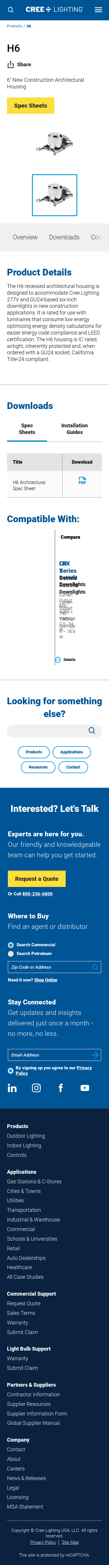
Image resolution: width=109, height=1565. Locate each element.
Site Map (70, 1542)
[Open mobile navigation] (98, 10)
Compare (62, 537)
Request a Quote (36, 878)
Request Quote (23, 1303)
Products (14, 26)
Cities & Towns (24, 1191)
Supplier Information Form (37, 1414)
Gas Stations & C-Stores (34, 1181)
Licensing (17, 1497)
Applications (71, 752)
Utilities (15, 1200)
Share (19, 64)
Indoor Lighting (24, 1145)
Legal (13, 1488)
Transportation (24, 1210)
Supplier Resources (29, 1404)
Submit (95, 1055)
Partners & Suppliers (31, 1385)
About (14, 1459)
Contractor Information (33, 1394)
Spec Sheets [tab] (27, 428)
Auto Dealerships (26, 1258)
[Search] (10, 10)
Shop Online (45, 980)
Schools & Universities (32, 1239)
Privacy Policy (43, 1542)
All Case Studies (25, 1277)
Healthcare (19, 1267)
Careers (16, 1469)
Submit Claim (22, 1332)
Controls (16, 1155)
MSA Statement (25, 1507)
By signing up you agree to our (54, 1070)
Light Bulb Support (29, 1349)
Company (18, 1440)
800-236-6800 (37, 894)
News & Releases (26, 1478)
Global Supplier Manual (33, 1423)
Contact (73, 767)
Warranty (17, 1322)
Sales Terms (21, 1313)
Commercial (21, 1229)
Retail (13, 1248)
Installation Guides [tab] (74, 428)
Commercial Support (31, 1294)
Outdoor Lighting (26, 1136)
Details (65, 660)
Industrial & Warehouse (33, 1220)
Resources (38, 767)
